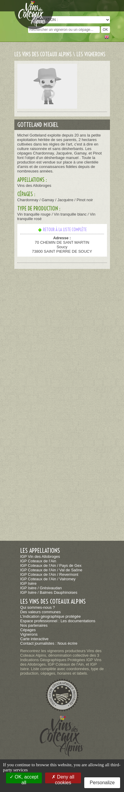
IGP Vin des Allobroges (40, 556)
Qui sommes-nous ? (37, 607)
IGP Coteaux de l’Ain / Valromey (48, 579)
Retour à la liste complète (62, 229)
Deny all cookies (63, 778)
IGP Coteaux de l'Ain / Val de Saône (51, 570)
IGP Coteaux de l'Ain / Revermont (49, 574)
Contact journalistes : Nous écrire (48, 643)
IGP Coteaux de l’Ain (38, 561)
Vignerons (29, 634)
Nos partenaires (34, 625)
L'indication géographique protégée (50, 616)
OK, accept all (24, 778)
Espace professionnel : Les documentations (58, 621)
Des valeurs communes (40, 612)
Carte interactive (34, 639)
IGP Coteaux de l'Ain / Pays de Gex (51, 565)
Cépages (28, 630)
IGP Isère (28, 583)
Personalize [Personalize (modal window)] (102, 782)
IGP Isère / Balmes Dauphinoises (48, 592)
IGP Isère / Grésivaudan (41, 588)
